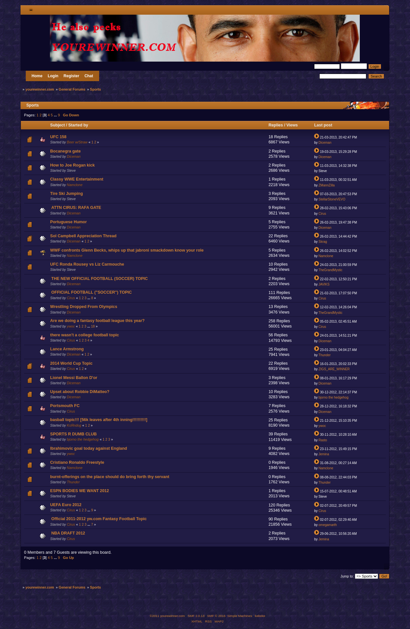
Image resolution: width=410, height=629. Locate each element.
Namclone (75, 185)
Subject (57, 125)
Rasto (322, 440)
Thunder (324, 355)
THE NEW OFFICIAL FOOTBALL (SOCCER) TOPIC (99, 278)
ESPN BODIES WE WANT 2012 (79, 491)
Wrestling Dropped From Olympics (83, 306)
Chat (88, 76)
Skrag (322, 241)
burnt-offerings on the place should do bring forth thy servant (109, 477)
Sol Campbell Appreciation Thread (83, 236)
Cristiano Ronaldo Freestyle (77, 462)
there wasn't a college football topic (84, 335)
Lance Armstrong (67, 349)
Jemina (323, 454)
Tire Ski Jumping (66, 193)
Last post (323, 125)
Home (37, 76)
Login (53, 76)
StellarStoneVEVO (331, 199)
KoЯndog (74, 425)
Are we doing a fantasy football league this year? (97, 320)
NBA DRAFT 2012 (68, 533)
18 (93, 326)
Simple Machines (239, 616)
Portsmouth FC (65, 405)
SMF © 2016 (216, 616)
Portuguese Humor (68, 222)
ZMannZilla (326, 185)
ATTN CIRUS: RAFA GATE (76, 207)
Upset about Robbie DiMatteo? (80, 391)
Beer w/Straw (77, 142)
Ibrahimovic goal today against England (88, 448)
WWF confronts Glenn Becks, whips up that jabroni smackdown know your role (127, 250)
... (56, 115)
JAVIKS (323, 284)
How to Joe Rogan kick (72, 165)
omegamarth (327, 525)
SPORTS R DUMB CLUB (73, 434)
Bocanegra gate (65, 151)
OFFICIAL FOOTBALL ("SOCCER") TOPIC (91, 292)
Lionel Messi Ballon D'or (73, 377)
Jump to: (347, 576)
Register (71, 76)
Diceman (324, 142)
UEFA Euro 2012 (66, 505)
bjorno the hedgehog (333, 397)
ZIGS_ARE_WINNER (334, 369)
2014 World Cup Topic (71, 363)
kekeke (260, 616)
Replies (275, 125)
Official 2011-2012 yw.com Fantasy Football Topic (98, 519)
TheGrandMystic (330, 270)
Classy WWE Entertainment (76, 179)
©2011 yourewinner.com (167, 616)
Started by (78, 125)
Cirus (322, 213)
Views (292, 125)
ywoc (71, 326)
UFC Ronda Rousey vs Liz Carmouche (87, 264)
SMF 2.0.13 (196, 616)
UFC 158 (58, 137)
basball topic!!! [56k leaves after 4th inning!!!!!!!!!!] (98, 419)
